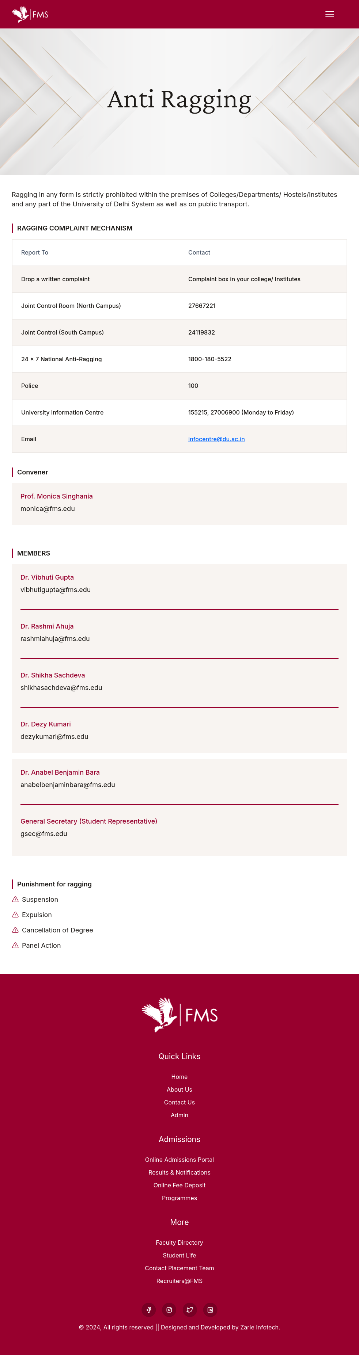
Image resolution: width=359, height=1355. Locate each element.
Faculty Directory (179, 1242)
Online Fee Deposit (180, 1185)
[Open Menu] (330, 14)
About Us (179, 1089)
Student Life (179, 1255)
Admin (179, 1115)
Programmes (179, 1198)
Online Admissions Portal (179, 1159)
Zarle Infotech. (260, 1327)
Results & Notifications (179, 1172)
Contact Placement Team (179, 1268)
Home (179, 1076)
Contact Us (179, 1102)
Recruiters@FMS (179, 1281)
